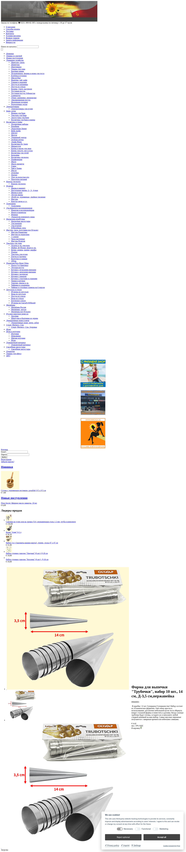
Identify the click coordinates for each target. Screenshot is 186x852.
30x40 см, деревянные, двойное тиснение (28, 197)
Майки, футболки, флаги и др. (23, 248)
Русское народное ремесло (17, 314)
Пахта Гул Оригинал (19, 265)
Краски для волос (18, 184)
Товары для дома (18, 69)
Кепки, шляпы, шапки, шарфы (23, 250)
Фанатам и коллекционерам (22, 210)
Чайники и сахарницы (20, 285)
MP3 (8, 356)
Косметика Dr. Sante (19, 144)
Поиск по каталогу (8, 47)
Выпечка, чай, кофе (19, 80)
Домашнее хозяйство (15, 60)
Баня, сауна (11, 111)
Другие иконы (17, 195)
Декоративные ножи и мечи (17, 320)
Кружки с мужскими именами (23, 270)
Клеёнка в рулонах (19, 76)
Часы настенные (18, 239)
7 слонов (14, 237)
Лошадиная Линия (19, 129)
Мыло (13, 162)
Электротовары (12, 107)
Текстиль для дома (14, 243)
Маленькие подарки (19, 102)
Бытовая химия (17, 71)
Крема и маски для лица (21, 148)
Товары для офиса (13, 354)
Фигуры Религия (18, 241)
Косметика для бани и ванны (23, 120)
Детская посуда (17, 268)
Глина (13, 166)
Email (3, 452)
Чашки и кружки (18, 281)
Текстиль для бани (19, 115)
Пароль (4, 454)
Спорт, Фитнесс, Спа (15, 325)
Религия (9, 186)
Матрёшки (10, 305)
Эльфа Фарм (16, 142)
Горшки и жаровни (19, 82)
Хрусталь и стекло (14, 290)
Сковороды (16, 95)
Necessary (128, 829)
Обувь (13, 261)
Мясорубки (16, 78)
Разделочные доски (19, 104)
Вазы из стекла (17, 298)
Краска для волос (13, 181)
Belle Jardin (16, 131)
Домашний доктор (18, 137)
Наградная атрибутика (15, 219)
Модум (14, 135)
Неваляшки (16, 336)
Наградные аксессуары (20, 221)
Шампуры (15, 65)
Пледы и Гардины (18, 256)
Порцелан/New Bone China (17, 263)
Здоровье (15, 173)
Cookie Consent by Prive (171, 846)
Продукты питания (19, 179)
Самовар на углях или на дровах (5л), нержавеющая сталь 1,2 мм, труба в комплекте (41, 522)
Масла (14, 170)
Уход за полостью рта (20, 177)
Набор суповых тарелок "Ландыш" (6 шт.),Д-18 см (27, 553)
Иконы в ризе (16, 193)
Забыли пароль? (7, 462)
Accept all (161, 837)
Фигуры (14, 199)
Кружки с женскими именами (23, 272)
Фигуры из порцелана (20, 234)
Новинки (10, 54)
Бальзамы (15, 155)
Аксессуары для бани (20, 118)
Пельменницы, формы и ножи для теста (27, 73)
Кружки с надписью (19, 274)
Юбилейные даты (18, 228)
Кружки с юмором (18, 276)
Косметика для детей (20, 153)
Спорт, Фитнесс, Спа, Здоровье (24, 327)
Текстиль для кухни (19, 254)
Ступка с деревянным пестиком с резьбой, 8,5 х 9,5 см (23, 490)
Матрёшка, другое (18, 309)
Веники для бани (18, 113)
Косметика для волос (20, 157)
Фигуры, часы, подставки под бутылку (22, 230)
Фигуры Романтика (19, 232)
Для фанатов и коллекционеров (19, 208)
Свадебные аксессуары (15, 347)
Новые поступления (14, 58)
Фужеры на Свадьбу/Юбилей (23, 303)
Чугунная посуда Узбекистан (23, 93)
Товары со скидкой (14, 56)
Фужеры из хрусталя (19, 292)
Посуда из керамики (19, 84)
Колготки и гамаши (19, 259)
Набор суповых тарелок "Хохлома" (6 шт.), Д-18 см (27, 559)
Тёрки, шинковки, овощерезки (23, 98)
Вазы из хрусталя (18, 294)
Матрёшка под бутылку (21, 312)
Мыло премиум (17, 164)
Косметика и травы (14, 122)
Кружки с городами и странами (24, 279)
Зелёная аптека (17, 140)
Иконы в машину (18, 188)
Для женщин (16, 223)
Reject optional (123, 837)
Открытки (10, 351)
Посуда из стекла (18, 87)
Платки (14, 252)
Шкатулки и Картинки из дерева (24, 318)
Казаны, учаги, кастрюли (21, 89)
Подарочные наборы (19, 124)
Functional (146, 829)
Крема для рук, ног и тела (22, 151)
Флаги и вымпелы (18, 212)
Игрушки (15, 334)
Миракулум (16, 146)
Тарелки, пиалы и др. (20, 283)
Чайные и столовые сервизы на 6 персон (28, 287)
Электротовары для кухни (22, 109)
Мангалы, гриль (18, 62)
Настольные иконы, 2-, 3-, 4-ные (24, 190)
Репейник (15, 126)
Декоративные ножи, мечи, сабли (25, 323)
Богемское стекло (18, 301)
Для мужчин (16, 226)
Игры (8, 329)
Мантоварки (16, 67)
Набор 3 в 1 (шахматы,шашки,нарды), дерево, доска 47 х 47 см (32, 543)
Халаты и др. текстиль (20, 245)
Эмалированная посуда (20, 100)
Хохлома (14, 316)
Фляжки (14, 215)
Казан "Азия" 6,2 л (13, 532)
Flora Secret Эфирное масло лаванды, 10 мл (19, 503)
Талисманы (11, 204)
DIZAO (14, 133)
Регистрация (6, 459)
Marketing (163, 829)
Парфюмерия (16, 159)
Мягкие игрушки (18, 338)
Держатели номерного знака (23, 217)
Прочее (14, 175)
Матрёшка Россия (18, 307)
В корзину (136, 728)
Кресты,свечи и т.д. (19, 201)
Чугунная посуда (18, 91)
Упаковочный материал (16, 343)
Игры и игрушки (13, 331)
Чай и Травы (16, 168)
